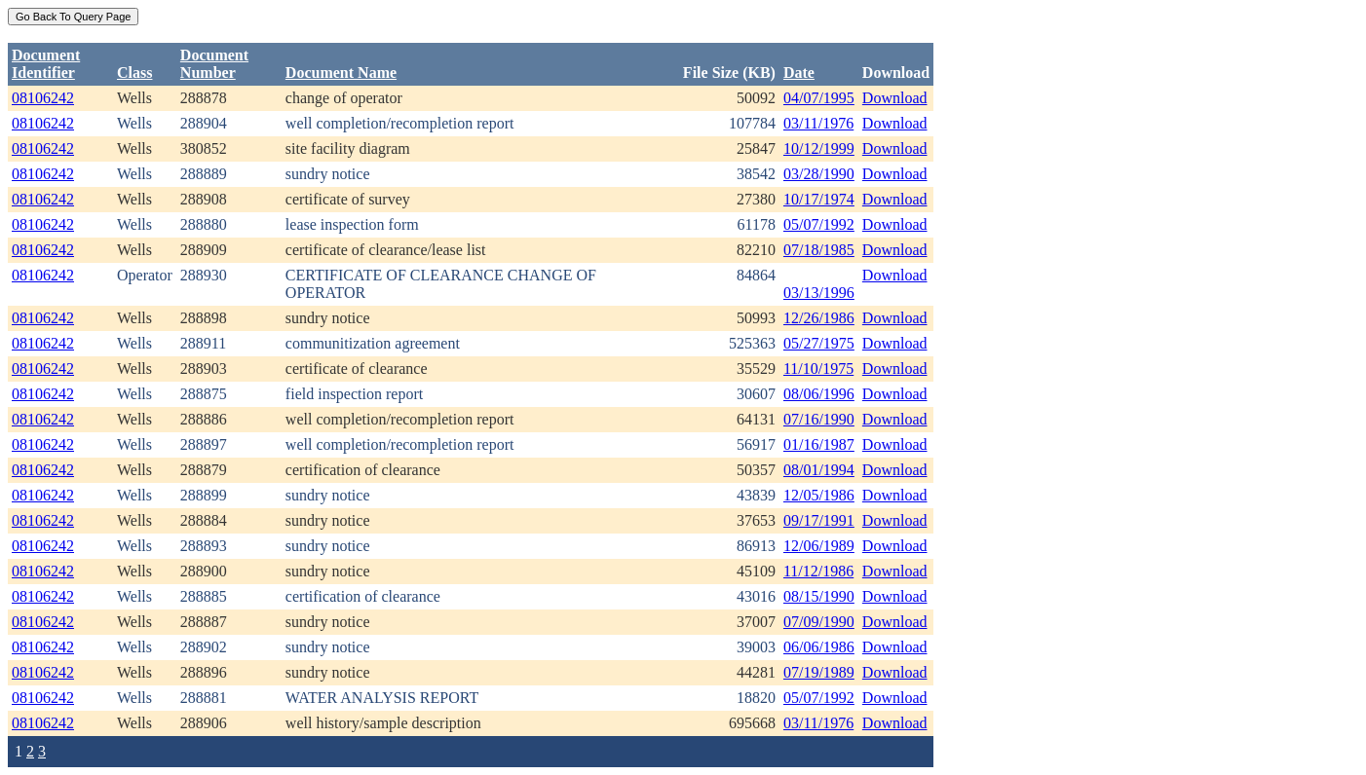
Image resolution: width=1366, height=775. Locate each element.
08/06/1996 (818, 394)
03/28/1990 (818, 174)
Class (134, 72)
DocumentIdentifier (46, 64)
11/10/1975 (818, 368)
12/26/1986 (818, 318)
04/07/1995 (818, 98)
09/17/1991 (818, 520)
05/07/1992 (818, 224)
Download (895, 98)
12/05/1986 (818, 495)
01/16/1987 (818, 444)
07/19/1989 (818, 672)
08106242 (43, 98)
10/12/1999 (818, 148)
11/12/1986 (818, 571)
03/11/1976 (818, 123)
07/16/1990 (818, 419)
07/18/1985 (818, 249)
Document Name (341, 72)
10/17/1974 (818, 199)
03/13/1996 (818, 292)
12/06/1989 (818, 545)
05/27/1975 (818, 343)
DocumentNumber (214, 64)
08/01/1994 (818, 469)
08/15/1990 (818, 596)
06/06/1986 (818, 647)
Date (799, 72)
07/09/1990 (818, 621)
